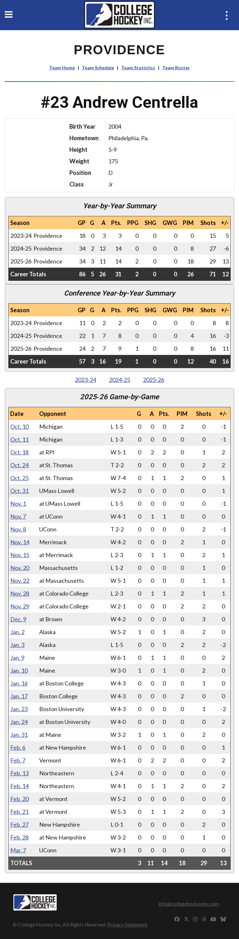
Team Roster (176, 67)
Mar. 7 (18, 850)
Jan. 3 (17, 644)
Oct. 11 (19, 439)
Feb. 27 (19, 824)
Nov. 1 (18, 503)
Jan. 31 (19, 734)
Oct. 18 (19, 452)
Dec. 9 (18, 619)
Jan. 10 (19, 670)
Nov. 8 (18, 529)
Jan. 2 (17, 631)
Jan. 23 (19, 708)
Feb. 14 (19, 785)
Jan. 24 (19, 721)
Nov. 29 (19, 606)
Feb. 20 (19, 798)
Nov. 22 (19, 580)
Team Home (62, 67)
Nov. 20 (19, 567)
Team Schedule (98, 67)
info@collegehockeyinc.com (188, 903)
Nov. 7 (18, 516)
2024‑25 (119, 379)
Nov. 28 (19, 593)
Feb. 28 (19, 837)
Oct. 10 (19, 426)
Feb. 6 (17, 747)
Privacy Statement (127, 924)
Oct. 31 (19, 490)
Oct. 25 (19, 477)
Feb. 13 (19, 773)
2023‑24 (85, 379)
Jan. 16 (19, 683)
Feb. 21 (19, 811)
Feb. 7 (17, 760)
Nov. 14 (19, 542)
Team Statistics (138, 67)
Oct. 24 (19, 465)
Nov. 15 (19, 554)
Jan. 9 (17, 657)
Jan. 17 (19, 696)
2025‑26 (153, 379)
